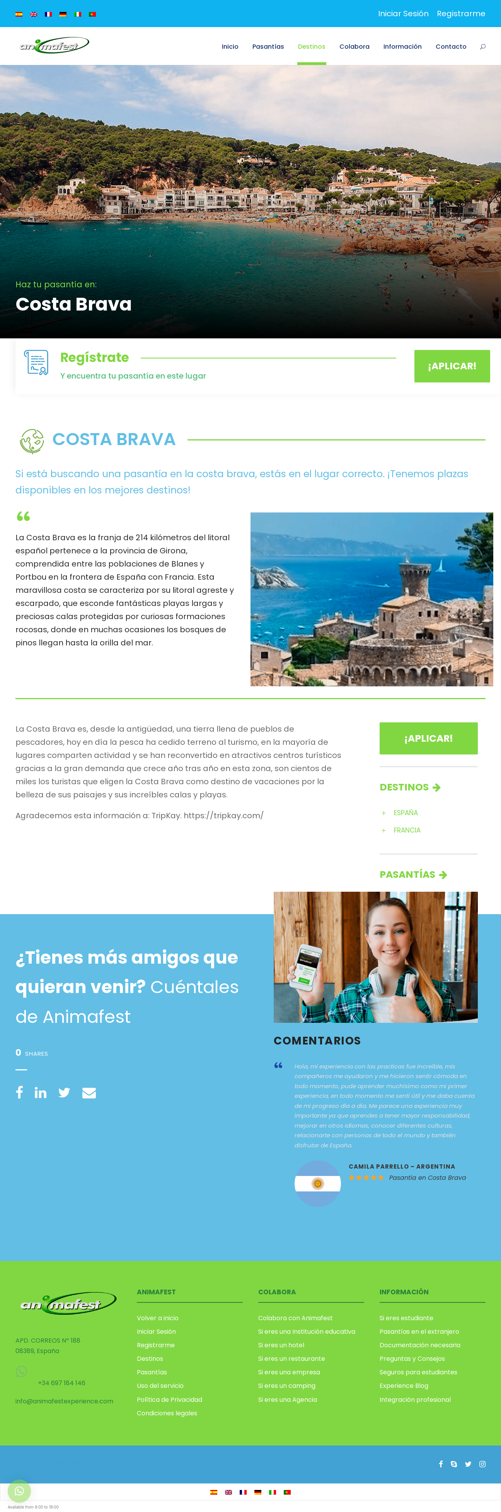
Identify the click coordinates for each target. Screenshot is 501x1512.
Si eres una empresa (289, 1372)
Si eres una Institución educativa (306, 1331)
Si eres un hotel (281, 1345)
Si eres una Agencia (287, 1399)
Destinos (311, 46)
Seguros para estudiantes (418, 1372)
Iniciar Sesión (403, 13)
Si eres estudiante (406, 1318)
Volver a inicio (158, 1318)
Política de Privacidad (169, 1399)
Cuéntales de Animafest (127, 987)
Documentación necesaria (420, 1345)
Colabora (354, 46)
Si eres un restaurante (291, 1358)
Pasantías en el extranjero (419, 1331)
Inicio (230, 46)
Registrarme (461, 13)
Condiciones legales (167, 1413)
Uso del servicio (160, 1385)
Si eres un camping (286, 1385)
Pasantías (268, 46)
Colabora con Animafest (295, 1318)
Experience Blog (404, 1385)
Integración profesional (415, 1399)
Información (402, 46)
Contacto (451, 46)
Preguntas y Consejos (412, 1358)
